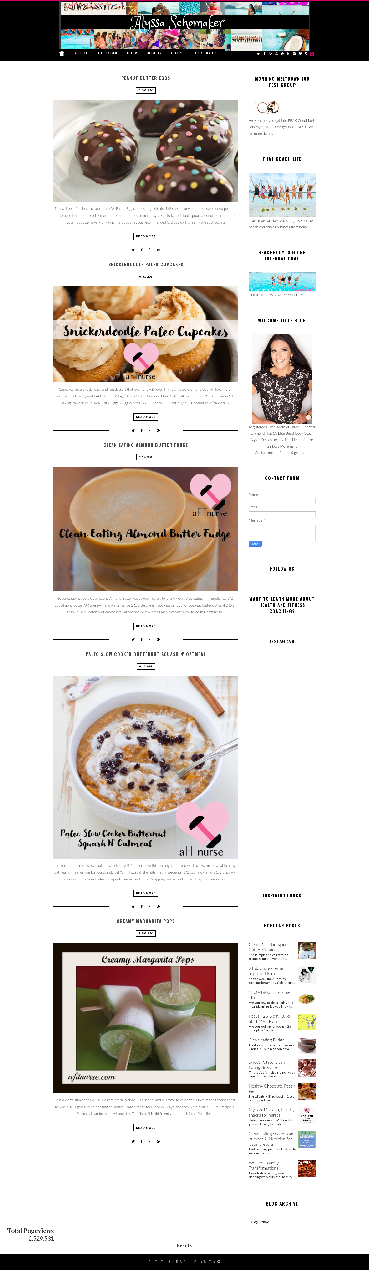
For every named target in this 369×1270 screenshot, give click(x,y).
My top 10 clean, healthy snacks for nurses (272, 1112)
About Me (81, 53)
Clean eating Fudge (266, 1039)
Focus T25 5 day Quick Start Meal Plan (270, 1018)
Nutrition (154, 53)
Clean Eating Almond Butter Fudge (145, 445)
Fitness (132, 53)
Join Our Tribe (107, 53)
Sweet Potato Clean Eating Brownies (267, 1064)
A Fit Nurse (167, 1262)
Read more (146, 236)
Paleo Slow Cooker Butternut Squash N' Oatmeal (146, 654)
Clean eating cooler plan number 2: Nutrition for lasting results (271, 1139)
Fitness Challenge (207, 53)
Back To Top (204, 1262)
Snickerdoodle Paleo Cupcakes (145, 264)
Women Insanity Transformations (264, 1165)
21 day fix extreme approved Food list (266, 971)
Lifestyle (177, 53)
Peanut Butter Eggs (145, 78)
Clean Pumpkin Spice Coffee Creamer (268, 947)
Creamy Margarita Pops (146, 921)
